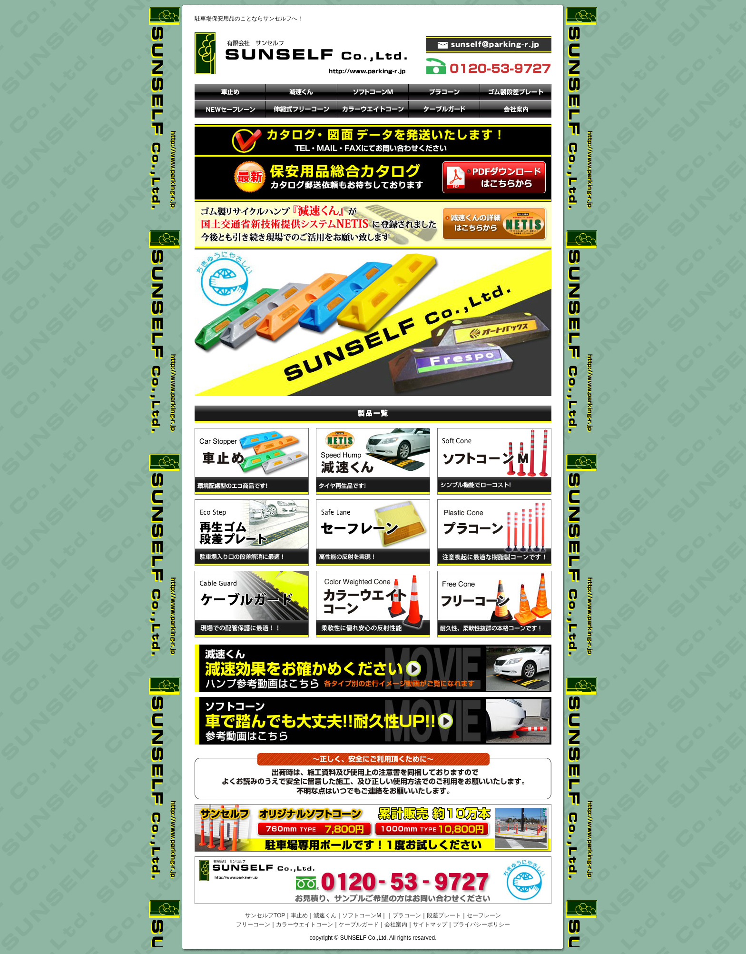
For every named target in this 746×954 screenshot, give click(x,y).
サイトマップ (430, 924)
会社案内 (395, 924)
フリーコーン (253, 924)
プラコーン (407, 915)
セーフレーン (484, 915)
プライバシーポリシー (481, 924)
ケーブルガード (359, 924)
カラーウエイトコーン (304, 924)
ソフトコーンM (361, 915)
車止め (299, 915)
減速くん (325, 915)
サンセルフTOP (265, 915)
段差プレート (444, 915)
